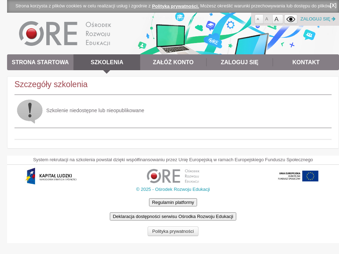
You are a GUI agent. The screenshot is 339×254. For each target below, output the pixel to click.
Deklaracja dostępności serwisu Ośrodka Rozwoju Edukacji (173, 216)
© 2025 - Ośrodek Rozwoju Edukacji (173, 189)
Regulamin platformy (173, 202)
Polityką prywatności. (175, 6)
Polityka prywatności (173, 231)
